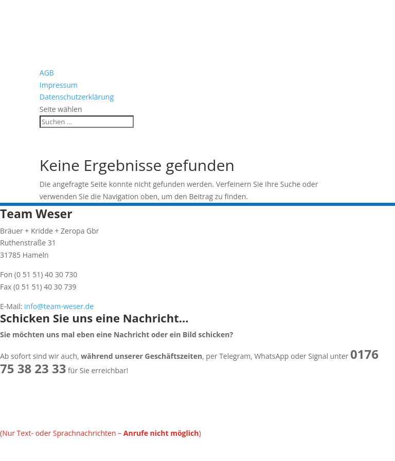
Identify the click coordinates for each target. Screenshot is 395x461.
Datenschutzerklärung (77, 97)
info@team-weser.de (58, 306)
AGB (47, 73)
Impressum (59, 85)
